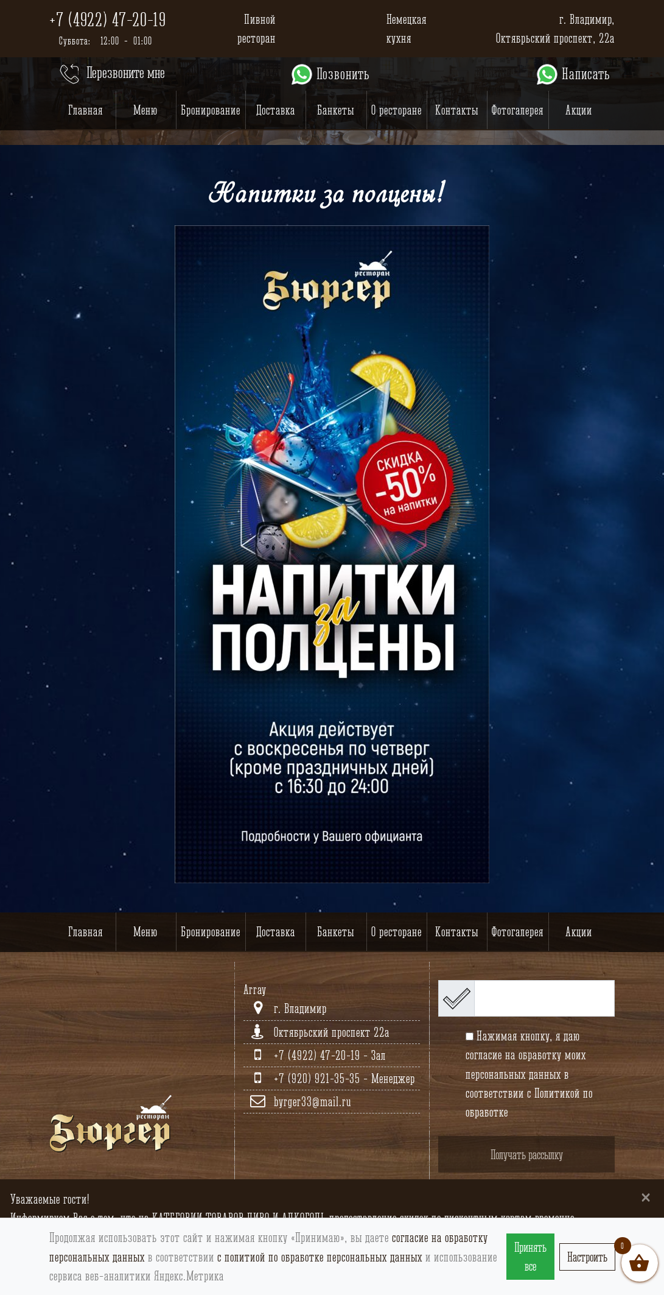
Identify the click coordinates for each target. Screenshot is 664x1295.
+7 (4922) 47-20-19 (107, 19)
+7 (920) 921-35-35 (318, 1078)
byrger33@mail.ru (312, 1102)
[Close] (645, 1196)
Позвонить (329, 74)
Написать (572, 74)
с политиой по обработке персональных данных (319, 1257)
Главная (85, 110)
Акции (578, 110)
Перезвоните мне (111, 74)
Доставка (275, 110)
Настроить (587, 1257)
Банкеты (335, 110)
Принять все (530, 1256)
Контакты (456, 110)
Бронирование (210, 110)
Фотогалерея (517, 110)
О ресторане (396, 110)
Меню (145, 110)
